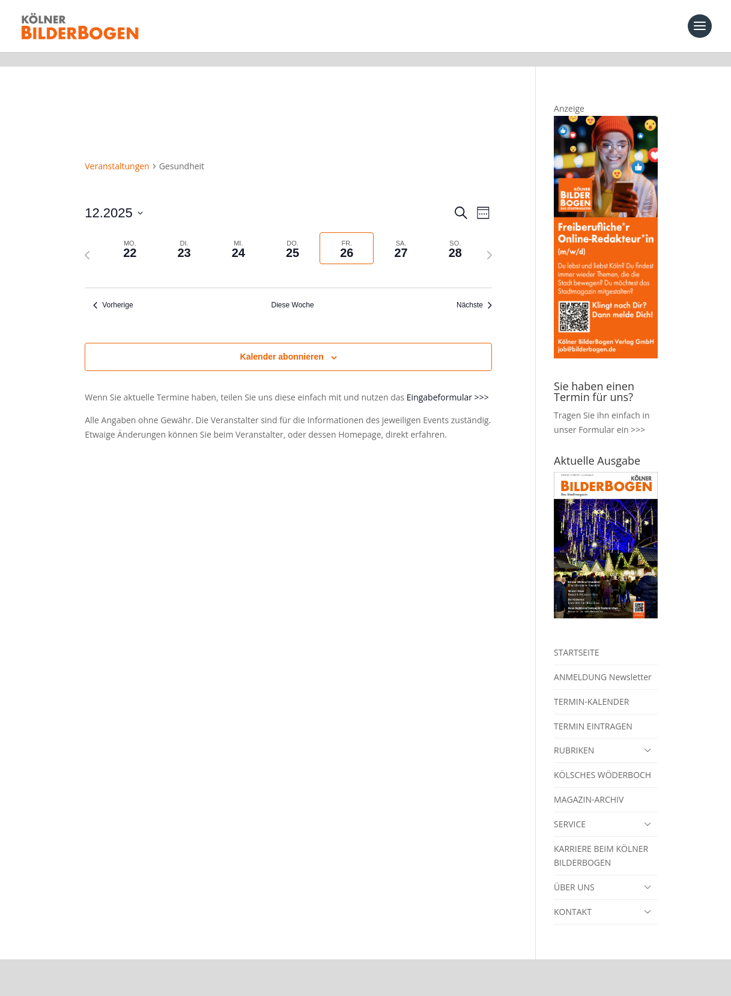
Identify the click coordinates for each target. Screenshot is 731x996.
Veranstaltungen (117, 151)
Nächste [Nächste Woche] (474, 290)
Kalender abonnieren (282, 342)
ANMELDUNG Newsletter (603, 662)
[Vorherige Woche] (87, 240)
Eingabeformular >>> (448, 382)
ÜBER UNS (574, 872)
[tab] (130, 234)
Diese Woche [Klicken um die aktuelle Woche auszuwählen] (292, 290)
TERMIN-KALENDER (591, 687)
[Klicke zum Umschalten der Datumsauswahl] (114, 198)
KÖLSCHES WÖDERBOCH (602, 760)
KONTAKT (573, 897)
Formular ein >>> (611, 415)
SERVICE (570, 809)
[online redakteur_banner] (606, 340)
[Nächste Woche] (489, 240)
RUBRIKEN (574, 735)
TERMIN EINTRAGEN (593, 711)
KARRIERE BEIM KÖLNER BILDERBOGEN (601, 841)
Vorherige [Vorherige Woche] (113, 290)
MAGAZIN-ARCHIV (588, 785)
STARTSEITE (576, 638)
